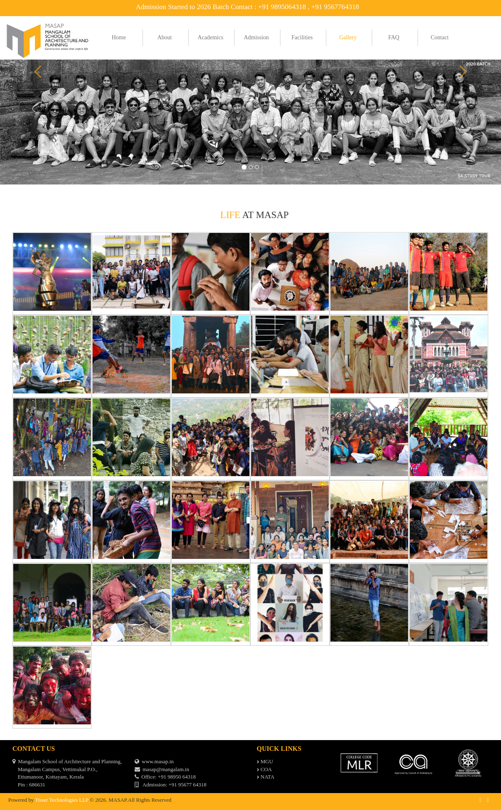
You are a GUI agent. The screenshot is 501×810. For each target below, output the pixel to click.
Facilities (302, 37)
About (164, 37)
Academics (210, 37)
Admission (256, 37)
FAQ (393, 37)
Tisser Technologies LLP (61, 800)
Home (119, 37)
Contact (440, 37)
